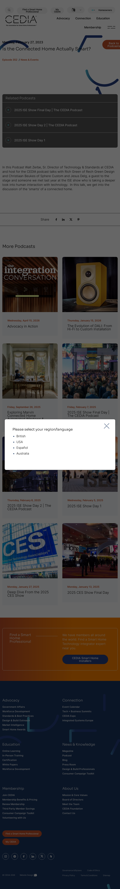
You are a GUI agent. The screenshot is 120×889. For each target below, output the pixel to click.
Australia (22, 453)
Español (22, 448)
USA (19, 442)
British (21, 436)
